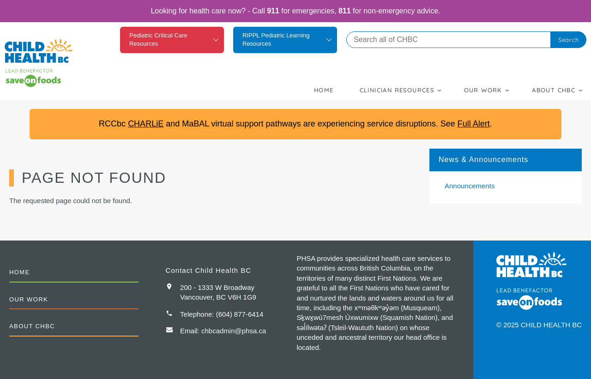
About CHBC (553, 90)
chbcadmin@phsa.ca (233, 331)
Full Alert (474, 123)
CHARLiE (145, 123)
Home (324, 90)
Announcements (470, 186)
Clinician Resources (397, 90)
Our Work (483, 90)
